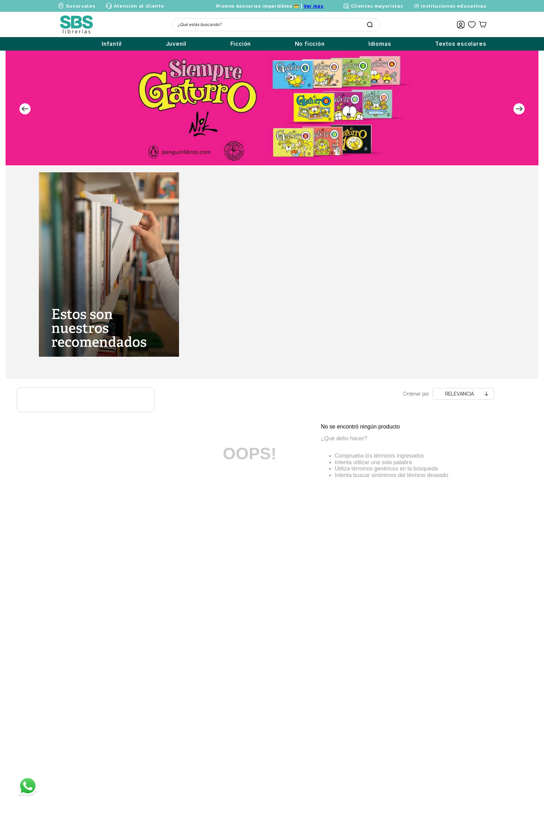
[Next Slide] (519, 108)
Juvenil (176, 44)
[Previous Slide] (25, 108)
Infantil (112, 44)
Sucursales (80, 6)
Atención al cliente (139, 6)
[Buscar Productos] (370, 24)
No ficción (310, 44)
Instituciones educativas (453, 6)
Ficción (240, 44)
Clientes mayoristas (377, 6)
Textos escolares (460, 44)
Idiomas (379, 44)
